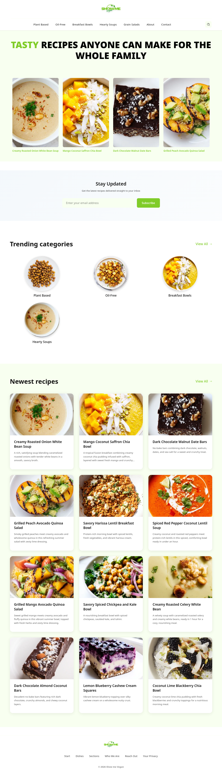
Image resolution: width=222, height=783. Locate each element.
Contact (166, 24)
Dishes (80, 756)
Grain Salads (132, 24)
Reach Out (131, 756)
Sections (94, 756)
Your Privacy (150, 756)
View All (203, 243)
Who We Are (112, 756)
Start (67, 756)
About (150, 24)
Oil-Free (60, 24)
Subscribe (148, 203)
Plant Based (40, 24)
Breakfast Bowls (82, 24)
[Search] (208, 24)
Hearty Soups (108, 24)
